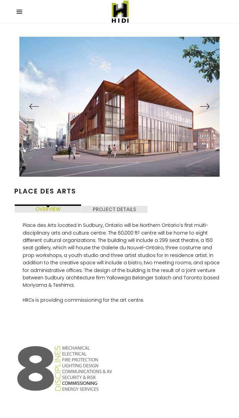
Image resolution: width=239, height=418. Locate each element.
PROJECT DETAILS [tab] (114, 209)
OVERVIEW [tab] (48, 209)
